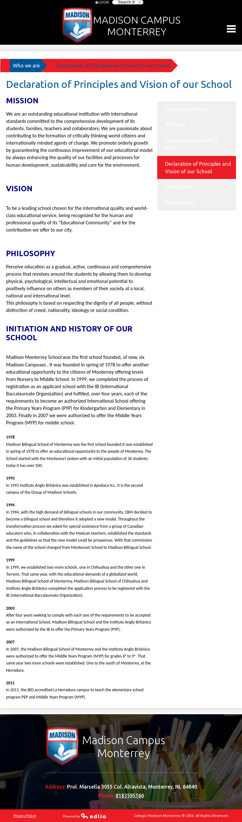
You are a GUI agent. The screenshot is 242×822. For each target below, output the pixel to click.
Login (104, 2)
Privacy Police (25, 816)
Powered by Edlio (85, 816)
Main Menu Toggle (231, 28)
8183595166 (130, 795)
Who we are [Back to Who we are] (26, 65)
